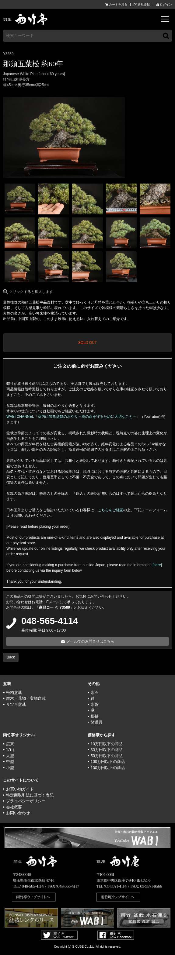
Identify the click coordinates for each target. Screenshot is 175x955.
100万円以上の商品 (108, 767)
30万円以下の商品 (107, 749)
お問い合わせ (18, 813)
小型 (10, 767)
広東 (10, 744)
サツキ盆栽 (16, 704)
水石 (95, 692)
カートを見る (118, 4)
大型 (10, 755)
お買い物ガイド (20, 789)
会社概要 (14, 807)
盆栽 (7, 683)
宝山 (10, 749)
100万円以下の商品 (108, 761)
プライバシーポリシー (26, 801)
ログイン (166, 4)
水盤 (95, 704)
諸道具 (97, 722)
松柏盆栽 (14, 692)
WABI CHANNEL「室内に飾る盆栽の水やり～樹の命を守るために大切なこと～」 (73, 416)
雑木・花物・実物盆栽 (26, 698)
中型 (10, 761)
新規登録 (144, 4)
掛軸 (95, 716)
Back (11, 657)
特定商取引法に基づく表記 (30, 795)
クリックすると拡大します (31, 292)
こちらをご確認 (110, 510)
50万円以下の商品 (107, 755)
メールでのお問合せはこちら (90, 641)
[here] (157, 565)
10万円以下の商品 (107, 744)
